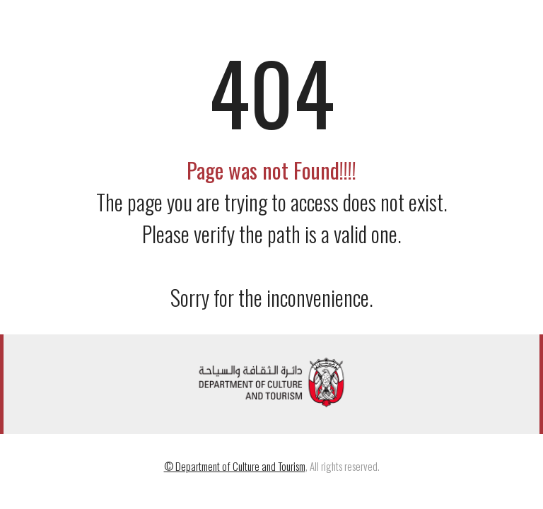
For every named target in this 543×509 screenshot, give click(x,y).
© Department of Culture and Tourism (234, 466)
